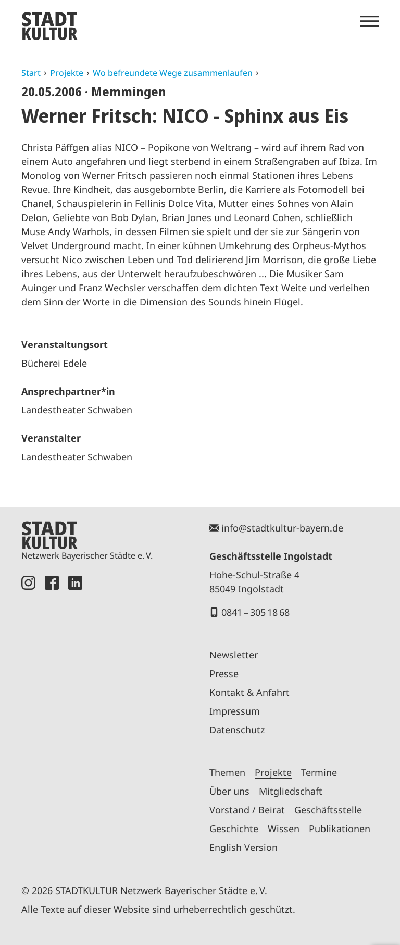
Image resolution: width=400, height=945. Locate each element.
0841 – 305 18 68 (255, 612)
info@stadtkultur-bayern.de (282, 528)
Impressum (234, 711)
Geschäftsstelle (328, 810)
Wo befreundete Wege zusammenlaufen (173, 73)
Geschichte (233, 828)
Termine (319, 772)
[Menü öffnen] (369, 21)
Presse (224, 673)
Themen (227, 772)
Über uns (229, 791)
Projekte (66, 73)
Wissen (283, 828)
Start (31, 73)
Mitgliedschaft (290, 791)
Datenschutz (237, 729)
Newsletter (233, 655)
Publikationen (339, 828)
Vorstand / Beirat (247, 810)
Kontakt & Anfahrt (249, 692)
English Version (243, 847)
